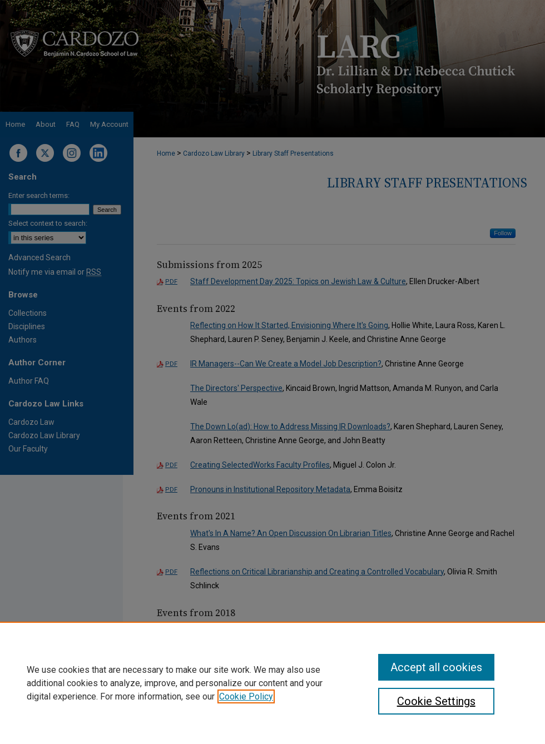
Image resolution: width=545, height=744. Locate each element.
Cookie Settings (436, 701)
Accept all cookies (436, 667)
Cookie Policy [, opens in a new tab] (246, 696)
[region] (272, 683)
